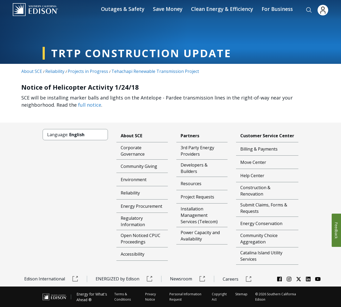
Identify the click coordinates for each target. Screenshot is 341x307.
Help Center (252, 176)
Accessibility (132, 254)
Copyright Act (219, 297)
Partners (190, 136)
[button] (309, 10)
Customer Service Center (267, 136)
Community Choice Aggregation (259, 239)
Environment (134, 179)
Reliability (54, 71)
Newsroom (187, 279)
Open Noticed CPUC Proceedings (140, 239)
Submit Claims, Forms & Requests (263, 208)
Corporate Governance (133, 151)
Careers (237, 279)
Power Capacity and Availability (200, 236)
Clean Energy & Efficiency (222, 9)
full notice (89, 105)
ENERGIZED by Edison (124, 279)
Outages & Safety (122, 9)
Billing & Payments (259, 149)
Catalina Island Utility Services (261, 256)
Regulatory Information (133, 221)
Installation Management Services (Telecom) (199, 215)
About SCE (31, 71)
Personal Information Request (185, 297)
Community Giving (139, 166)
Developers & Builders (194, 168)
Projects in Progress (88, 71)
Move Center (253, 162)
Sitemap (241, 294)
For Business (277, 9)
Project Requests (197, 197)
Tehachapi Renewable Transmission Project (155, 71)
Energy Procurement (141, 206)
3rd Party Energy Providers (197, 151)
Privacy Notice (150, 297)
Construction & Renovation (255, 191)
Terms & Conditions (122, 297)
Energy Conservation (261, 223)
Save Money (167, 9)
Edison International (51, 279)
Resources (191, 183)
